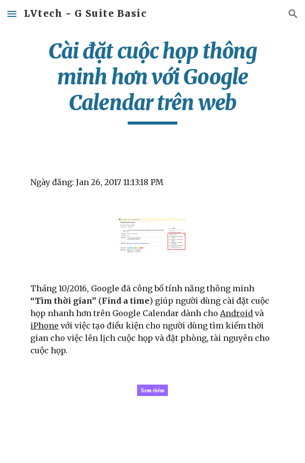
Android (236, 313)
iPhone (44, 326)
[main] (152, 81)
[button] (12, 13)
